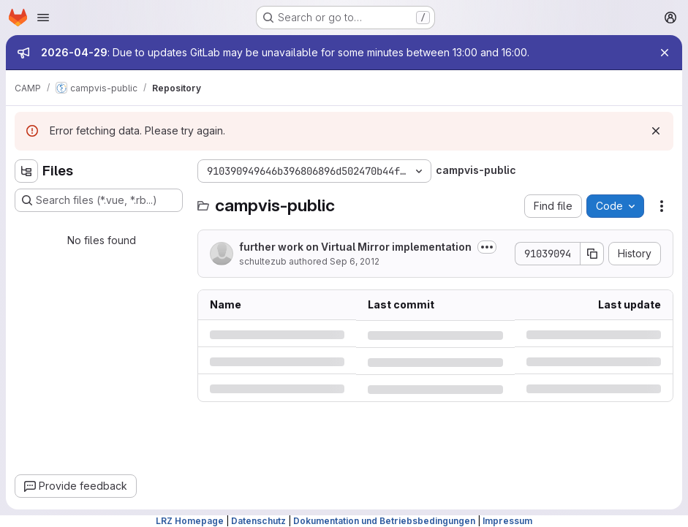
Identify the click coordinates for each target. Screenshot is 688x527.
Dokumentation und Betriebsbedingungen (384, 520)
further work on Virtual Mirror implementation (355, 246)
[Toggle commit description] (486, 247)
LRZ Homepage (190, 520)
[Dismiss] (656, 131)
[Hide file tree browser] (26, 171)
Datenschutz (258, 520)
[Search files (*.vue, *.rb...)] (99, 200)
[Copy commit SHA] (592, 253)
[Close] (664, 52)
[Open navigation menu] (43, 17)
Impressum (507, 520)
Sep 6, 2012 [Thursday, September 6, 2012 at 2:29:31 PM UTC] (354, 261)
